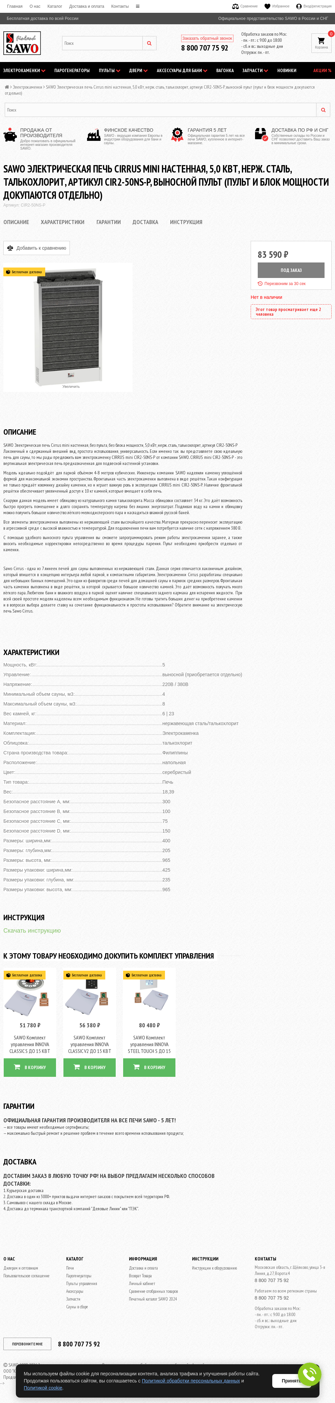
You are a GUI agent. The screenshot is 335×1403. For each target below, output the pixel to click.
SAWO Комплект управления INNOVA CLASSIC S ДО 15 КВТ (29, 1044)
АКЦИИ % (322, 70)
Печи (70, 1268)
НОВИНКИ (286, 70)
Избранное (276, 6)
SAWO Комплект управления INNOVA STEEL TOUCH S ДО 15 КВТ (149, 1047)
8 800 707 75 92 (204, 47)
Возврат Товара (140, 1276)
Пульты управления (81, 1283)
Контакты (120, 6)
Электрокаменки (24, 70)
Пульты (109, 70)
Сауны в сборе (77, 1307)
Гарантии (108, 222)
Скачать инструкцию (32, 930)
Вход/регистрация (314, 6)
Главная (15, 6)
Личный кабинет (142, 1283)
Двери (138, 70)
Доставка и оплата (86, 6)
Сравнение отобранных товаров (153, 1291)
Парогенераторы (72, 70)
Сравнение (245, 6)
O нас (35, 6)
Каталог (55, 6)
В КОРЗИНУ (30, 1066)
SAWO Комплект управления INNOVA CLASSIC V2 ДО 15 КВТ (89, 1044)
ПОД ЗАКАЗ (291, 270)
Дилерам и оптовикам (20, 1268)
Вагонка (225, 70)
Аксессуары (74, 1291)
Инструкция (186, 222)
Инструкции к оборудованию (214, 1268)
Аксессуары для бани (182, 70)
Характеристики (62, 222)
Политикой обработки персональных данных (191, 1380)
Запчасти (255, 70)
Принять (292, 1380)
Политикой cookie (43, 1388)
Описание (16, 222)
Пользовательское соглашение (26, 1276)
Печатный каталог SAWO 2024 (153, 1299)
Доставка (145, 222)
